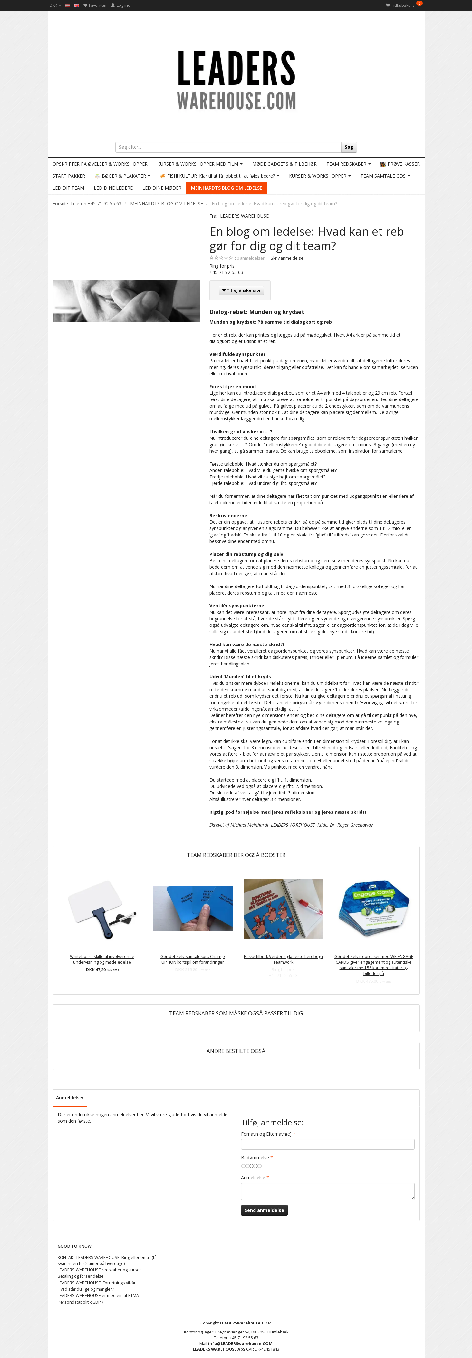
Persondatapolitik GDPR (80, 1302)
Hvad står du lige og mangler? (86, 1289)
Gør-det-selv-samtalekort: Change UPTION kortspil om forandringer (192, 959)
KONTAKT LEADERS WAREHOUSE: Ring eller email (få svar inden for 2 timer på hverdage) (107, 1260)
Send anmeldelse (264, 1210)
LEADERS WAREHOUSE (244, 216)
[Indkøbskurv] (404, 5)
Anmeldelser (70, 1098)
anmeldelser (251, 258)
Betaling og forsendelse (81, 1276)
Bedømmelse (255, 1158)
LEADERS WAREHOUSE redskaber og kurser (99, 1270)
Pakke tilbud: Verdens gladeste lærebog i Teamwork (283, 959)
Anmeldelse (253, 1178)
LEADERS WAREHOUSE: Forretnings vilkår (97, 1282)
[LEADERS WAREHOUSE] (236, 79)
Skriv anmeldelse (287, 258)
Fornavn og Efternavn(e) (266, 1134)
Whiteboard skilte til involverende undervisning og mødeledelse (102, 959)
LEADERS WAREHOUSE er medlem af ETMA (98, 1295)
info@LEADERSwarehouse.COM (240, 1343)
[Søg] (349, 147)
